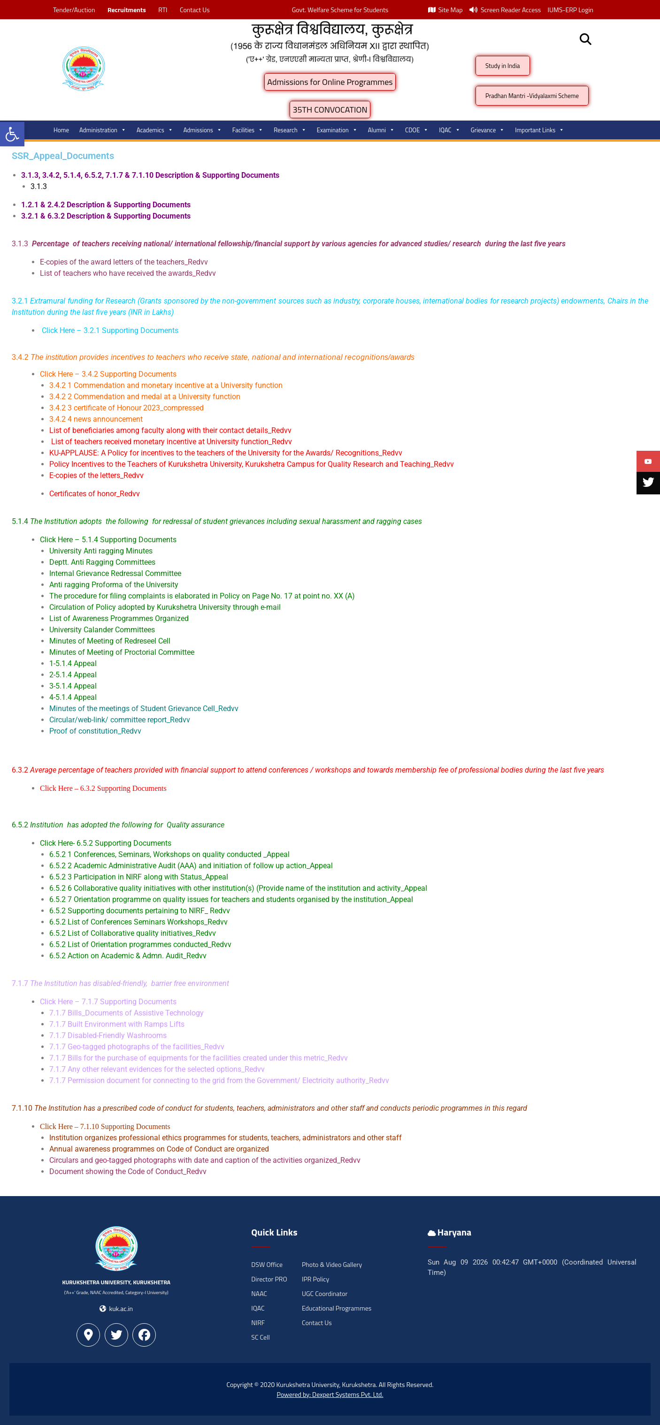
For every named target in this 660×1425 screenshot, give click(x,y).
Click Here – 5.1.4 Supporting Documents (108, 539)
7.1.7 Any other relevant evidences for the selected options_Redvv (157, 1069)
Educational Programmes (336, 1308)
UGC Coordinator (324, 1293)
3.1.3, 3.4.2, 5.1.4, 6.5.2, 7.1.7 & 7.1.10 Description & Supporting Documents (151, 175)
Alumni (381, 130)
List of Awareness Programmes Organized (119, 618)
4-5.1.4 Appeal (73, 697)
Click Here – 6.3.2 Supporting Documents (103, 788)
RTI (162, 10)
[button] (12, 134)
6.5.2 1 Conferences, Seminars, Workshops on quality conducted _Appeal (169, 854)
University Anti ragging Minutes (101, 550)
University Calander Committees (102, 629)
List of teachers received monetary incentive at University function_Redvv (171, 441)
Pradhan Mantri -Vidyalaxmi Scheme (532, 95)
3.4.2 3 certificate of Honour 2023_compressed (126, 407)
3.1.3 (39, 186)
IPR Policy (315, 1279)
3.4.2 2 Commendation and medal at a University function (144, 396)
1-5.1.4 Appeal (73, 663)
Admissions (203, 130)
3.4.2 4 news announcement (96, 419)
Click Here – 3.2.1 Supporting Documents (110, 330)
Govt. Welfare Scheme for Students (340, 10)
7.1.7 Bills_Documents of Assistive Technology (126, 1012)
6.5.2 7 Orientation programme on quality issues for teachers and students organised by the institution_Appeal (231, 899)
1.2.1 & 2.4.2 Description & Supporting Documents (106, 204)
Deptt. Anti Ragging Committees (102, 562)
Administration (102, 130)
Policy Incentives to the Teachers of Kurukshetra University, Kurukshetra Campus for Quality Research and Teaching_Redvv (251, 464)
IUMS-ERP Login (570, 10)
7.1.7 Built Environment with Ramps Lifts (116, 1024)
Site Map (445, 10)
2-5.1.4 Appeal (73, 674)
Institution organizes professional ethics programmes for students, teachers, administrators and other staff (225, 1137)
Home (61, 130)
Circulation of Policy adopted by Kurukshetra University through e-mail (165, 607)
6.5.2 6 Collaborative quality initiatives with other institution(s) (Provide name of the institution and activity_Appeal (238, 888)
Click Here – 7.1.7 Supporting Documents (108, 1001)
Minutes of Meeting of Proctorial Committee (121, 652)
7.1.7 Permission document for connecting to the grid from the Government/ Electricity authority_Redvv (219, 1080)
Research (290, 130)
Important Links (539, 130)
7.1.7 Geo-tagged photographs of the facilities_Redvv (136, 1046)
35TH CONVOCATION (329, 109)
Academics (155, 130)
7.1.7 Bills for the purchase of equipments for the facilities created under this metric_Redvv (198, 1058)
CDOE (417, 130)
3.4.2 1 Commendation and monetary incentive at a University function (166, 385)
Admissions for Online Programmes (329, 82)
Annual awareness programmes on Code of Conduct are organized (159, 1149)
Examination (337, 130)
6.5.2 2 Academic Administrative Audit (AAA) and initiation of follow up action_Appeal (191, 865)
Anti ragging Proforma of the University (113, 584)
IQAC (449, 130)
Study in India (502, 65)
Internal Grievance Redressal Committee (115, 573)
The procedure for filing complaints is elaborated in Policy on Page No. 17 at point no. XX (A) (202, 595)
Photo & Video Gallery (332, 1264)
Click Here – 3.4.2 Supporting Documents (108, 374)
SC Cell (260, 1337)
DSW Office (267, 1264)
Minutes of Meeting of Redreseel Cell (109, 641)
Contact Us (195, 10)
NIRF (258, 1322)
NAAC (259, 1293)
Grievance (488, 130)
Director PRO (269, 1279)
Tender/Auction (74, 10)
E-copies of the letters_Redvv (96, 475)
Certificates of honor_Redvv (94, 493)
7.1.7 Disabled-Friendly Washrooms (108, 1035)
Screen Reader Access (505, 10)
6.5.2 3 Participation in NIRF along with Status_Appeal (138, 876)
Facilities (247, 130)
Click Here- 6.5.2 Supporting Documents (105, 843)
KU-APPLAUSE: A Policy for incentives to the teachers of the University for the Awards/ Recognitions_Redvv (225, 452)
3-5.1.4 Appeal (73, 686)
